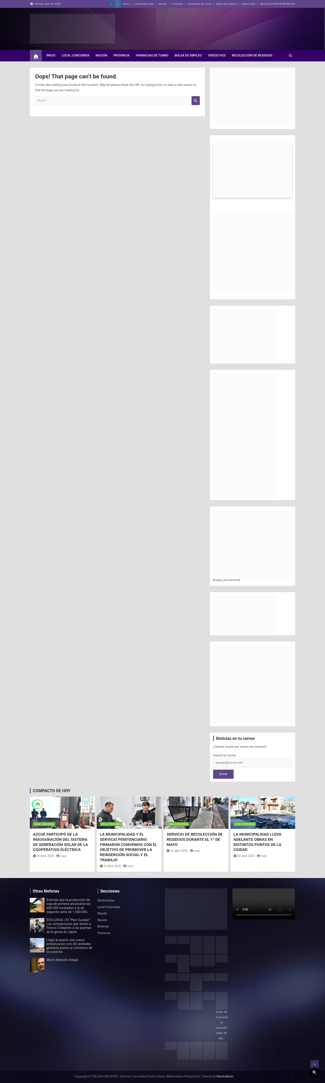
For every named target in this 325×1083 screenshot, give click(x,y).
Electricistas (105, 900)
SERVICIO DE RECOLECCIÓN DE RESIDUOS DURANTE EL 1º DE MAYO (195, 839)
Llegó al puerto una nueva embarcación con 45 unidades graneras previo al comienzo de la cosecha (69, 946)
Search (196, 100)
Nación (163, 3)
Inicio (126, 3)
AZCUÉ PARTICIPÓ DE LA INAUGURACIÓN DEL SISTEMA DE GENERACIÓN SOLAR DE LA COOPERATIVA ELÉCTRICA (60, 842)
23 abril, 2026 (43, 856)
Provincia (177, 3)
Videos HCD (248, 3)
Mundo (102, 913)
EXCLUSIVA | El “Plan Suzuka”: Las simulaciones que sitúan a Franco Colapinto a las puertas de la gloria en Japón (68, 926)
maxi (61, 856)
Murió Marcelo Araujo (62, 960)
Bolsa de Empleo (226, 3)
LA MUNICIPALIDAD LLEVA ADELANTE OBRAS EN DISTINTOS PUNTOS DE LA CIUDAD (257, 842)
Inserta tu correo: (225, 755)
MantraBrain (225, 1076)
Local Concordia (144, 3)
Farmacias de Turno (199, 3)
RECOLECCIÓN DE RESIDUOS (277, 3)
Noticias (103, 926)
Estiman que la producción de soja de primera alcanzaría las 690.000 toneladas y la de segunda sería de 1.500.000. (68, 906)
